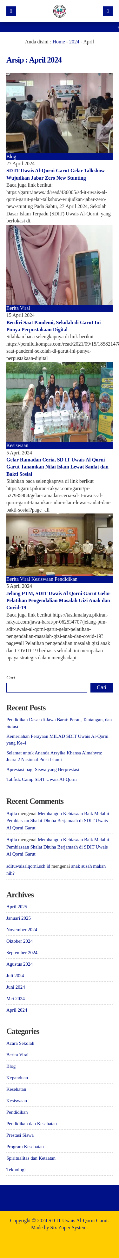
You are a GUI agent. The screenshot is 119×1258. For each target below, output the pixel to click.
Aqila (11, 813)
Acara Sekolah (20, 1043)
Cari (10, 677)
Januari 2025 (18, 918)
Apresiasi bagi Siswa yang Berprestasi (42, 769)
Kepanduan (17, 1077)
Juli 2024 (15, 975)
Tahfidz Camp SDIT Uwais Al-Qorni (41, 779)
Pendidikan (66, 579)
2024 (74, 41)
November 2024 (21, 929)
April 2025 (16, 906)
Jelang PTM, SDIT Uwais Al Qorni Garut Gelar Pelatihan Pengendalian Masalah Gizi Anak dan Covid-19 (58, 600)
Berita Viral (18, 308)
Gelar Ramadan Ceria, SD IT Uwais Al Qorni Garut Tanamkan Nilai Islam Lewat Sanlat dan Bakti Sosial (57, 467)
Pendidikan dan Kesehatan (31, 1123)
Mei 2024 (15, 998)
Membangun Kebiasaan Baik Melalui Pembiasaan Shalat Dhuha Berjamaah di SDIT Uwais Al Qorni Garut (57, 820)
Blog (11, 156)
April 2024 (16, 1010)
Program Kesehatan (25, 1146)
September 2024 (21, 952)
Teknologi (16, 1169)
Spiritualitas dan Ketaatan (31, 1158)
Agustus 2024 (19, 964)
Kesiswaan (17, 445)
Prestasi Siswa (20, 1135)
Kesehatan (16, 1089)
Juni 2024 (15, 987)
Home (59, 41)
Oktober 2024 (19, 941)
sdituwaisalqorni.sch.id (28, 866)
